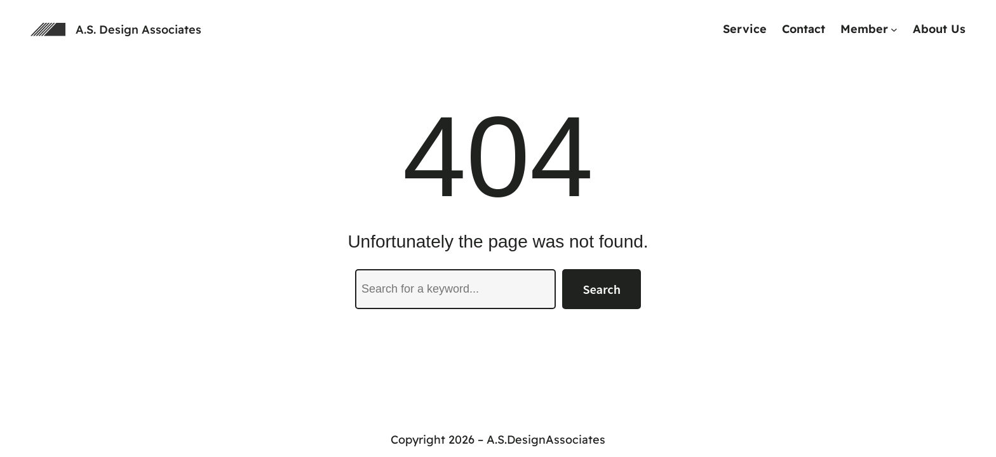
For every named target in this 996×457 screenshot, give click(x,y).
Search (601, 289)
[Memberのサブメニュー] (894, 29)
